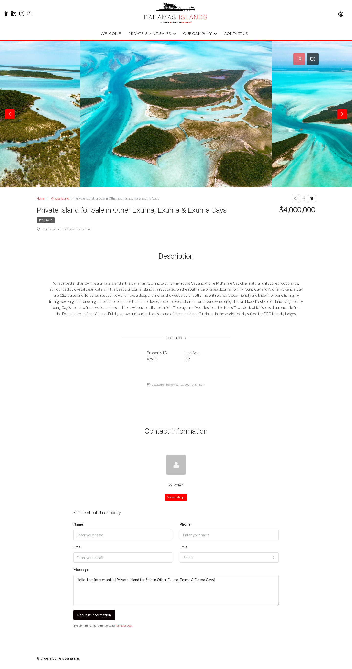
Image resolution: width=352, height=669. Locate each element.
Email (77, 547)
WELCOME (111, 33)
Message (81, 569)
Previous (10, 114)
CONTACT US (236, 33)
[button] (229, 557)
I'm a (183, 547)
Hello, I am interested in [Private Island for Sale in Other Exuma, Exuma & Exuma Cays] (176, 590)
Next (342, 114)
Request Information (94, 615)
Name (78, 524)
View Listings (176, 497)
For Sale (45, 220)
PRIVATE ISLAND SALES (149, 33)
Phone (185, 524)
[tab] (299, 59)
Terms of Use (123, 625)
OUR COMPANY (197, 33)
